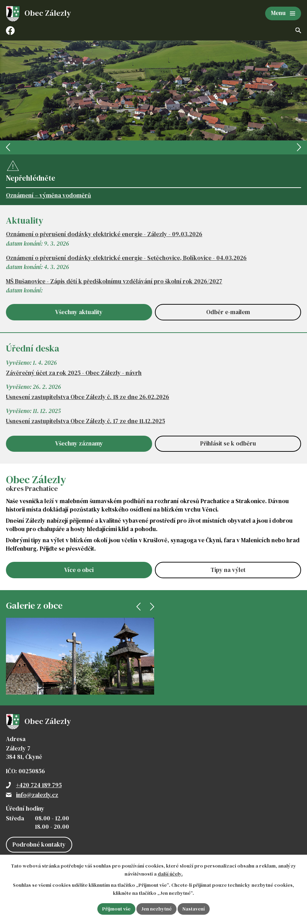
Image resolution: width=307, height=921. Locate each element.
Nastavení (193, 908)
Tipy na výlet (228, 570)
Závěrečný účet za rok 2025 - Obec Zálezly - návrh (74, 373)
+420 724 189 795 (39, 785)
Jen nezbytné (156, 908)
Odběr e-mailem (228, 312)
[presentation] (8, 147)
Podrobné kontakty (39, 844)
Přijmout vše (116, 908)
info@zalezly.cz (37, 795)
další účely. (170, 873)
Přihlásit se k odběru (228, 443)
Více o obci (78, 570)
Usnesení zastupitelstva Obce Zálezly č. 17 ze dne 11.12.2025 (85, 421)
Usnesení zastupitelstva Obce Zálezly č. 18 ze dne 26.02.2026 (87, 397)
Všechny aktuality (79, 312)
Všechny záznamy (79, 443)
